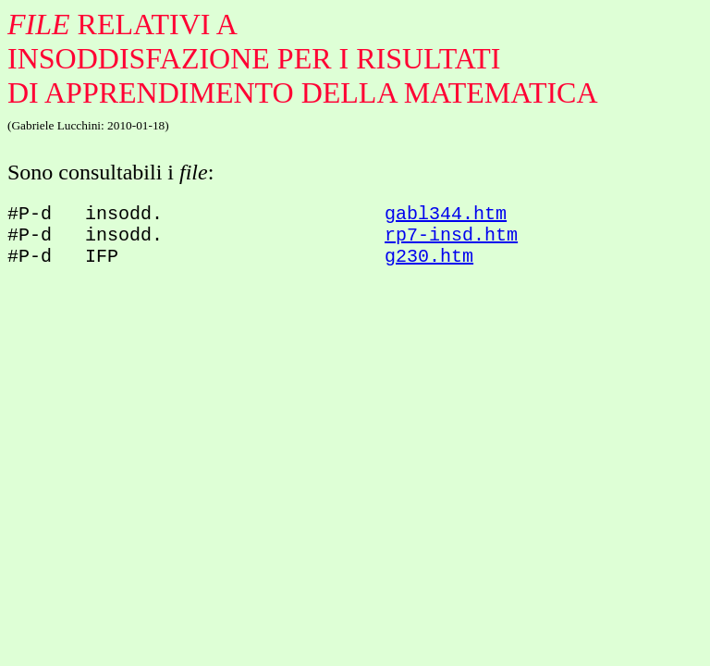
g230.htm (429, 265)
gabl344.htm (446, 216)
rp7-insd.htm (451, 240)
